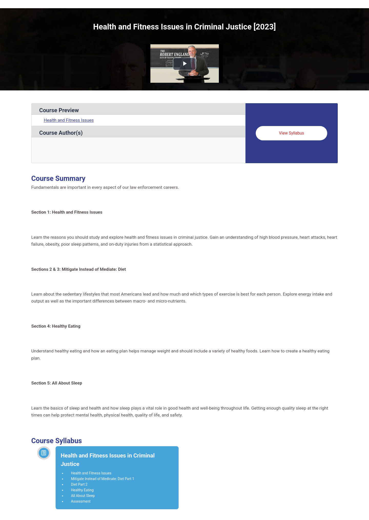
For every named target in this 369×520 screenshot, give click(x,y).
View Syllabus (291, 133)
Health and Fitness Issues (69, 120)
